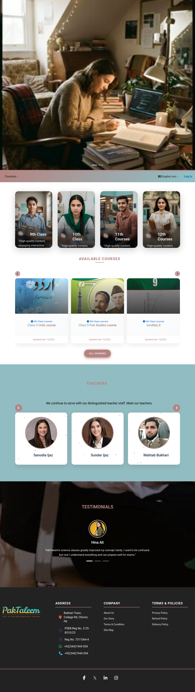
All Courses (97, 353)
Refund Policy (159, 618)
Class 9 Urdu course (42, 331)
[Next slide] (177, 273)
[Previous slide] (18, 407)
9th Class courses (41, 327)
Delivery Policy (160, 624)
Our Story (109, 618)
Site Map (109, 630)
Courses (10, 176)
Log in (188, 176)
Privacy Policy (160, 612)
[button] (168, 176)
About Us (109, 612)
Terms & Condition (114, 624)
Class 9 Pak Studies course (97, 331)
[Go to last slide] (17, 273)
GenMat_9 (153, 331)
